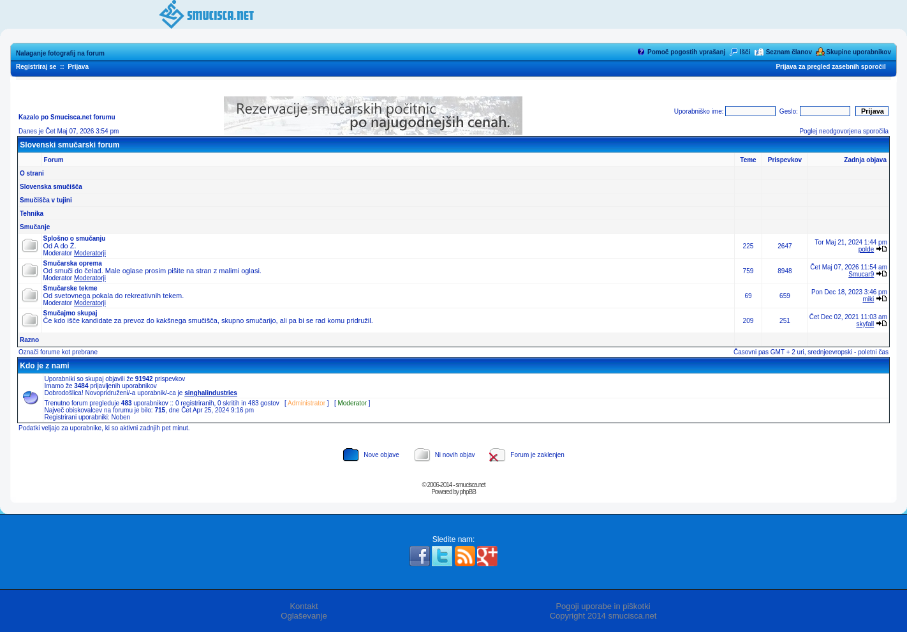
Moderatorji (90, 253)
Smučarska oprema (72, 263)
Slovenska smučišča (51, 186)
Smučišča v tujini (46, 200)
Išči (745, 52)
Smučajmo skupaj (70, 313)
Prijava (78, 66)
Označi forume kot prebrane (58, 352)
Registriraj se (36, 66)
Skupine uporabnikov (858, 52)
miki (868, 299)
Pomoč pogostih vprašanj (686, 52)
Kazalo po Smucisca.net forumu (66, 117)
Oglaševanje (304, 616)
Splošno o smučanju (74, 238)
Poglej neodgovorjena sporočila (844, 131)
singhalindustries (210, 392)
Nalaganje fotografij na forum (60, 53)
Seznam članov (789, 52)
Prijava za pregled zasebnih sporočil (830, 66)
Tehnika (31, 213)
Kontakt (304, 606)
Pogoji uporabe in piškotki (603, 606)
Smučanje (35, 226)
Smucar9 (861, 274)
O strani (32, 173)
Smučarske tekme (70, 288)
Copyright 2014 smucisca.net (603, 616)
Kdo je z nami (44, 365)
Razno (29, 339)
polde (866, 249)
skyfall (865, 323)
